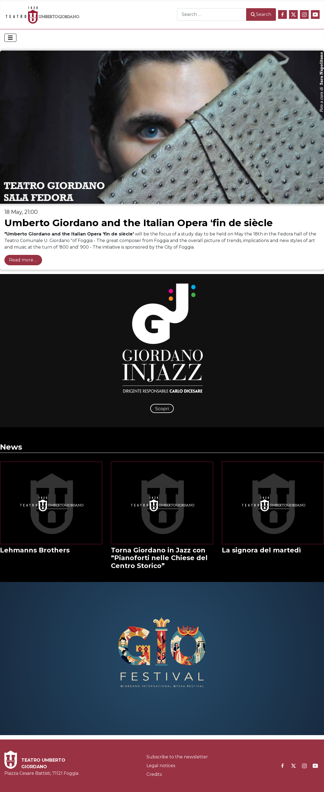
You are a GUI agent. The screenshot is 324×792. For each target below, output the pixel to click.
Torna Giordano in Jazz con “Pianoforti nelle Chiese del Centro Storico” (159, 558)
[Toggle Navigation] (10, 38)
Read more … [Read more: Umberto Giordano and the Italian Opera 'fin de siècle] (23, 260)
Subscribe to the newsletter (177, 756)
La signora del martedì (261, 550)
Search (261, 14)
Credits (154, 774)
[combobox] (211, 14)
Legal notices (160, 765)
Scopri (162, 408)
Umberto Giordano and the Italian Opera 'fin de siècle (138, 223)
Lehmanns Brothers (35, 550)
